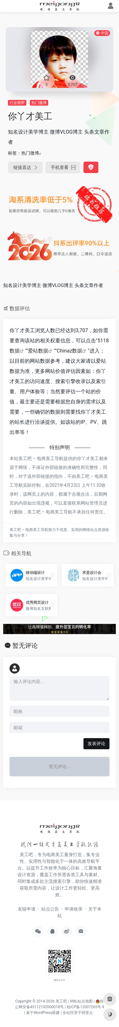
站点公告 (50, 909)
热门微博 (39, 103)
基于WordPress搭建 (43, 1012)
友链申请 (27, 909)
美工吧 (61, 1001)
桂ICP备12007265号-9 (85, 1007)
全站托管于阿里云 (78, 1012)
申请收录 (74, 909)
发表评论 (96, 743)
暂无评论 (25, 645)
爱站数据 (38, 351)
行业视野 (17, 103)
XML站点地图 (81, 1001)
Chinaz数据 (70, 351)
